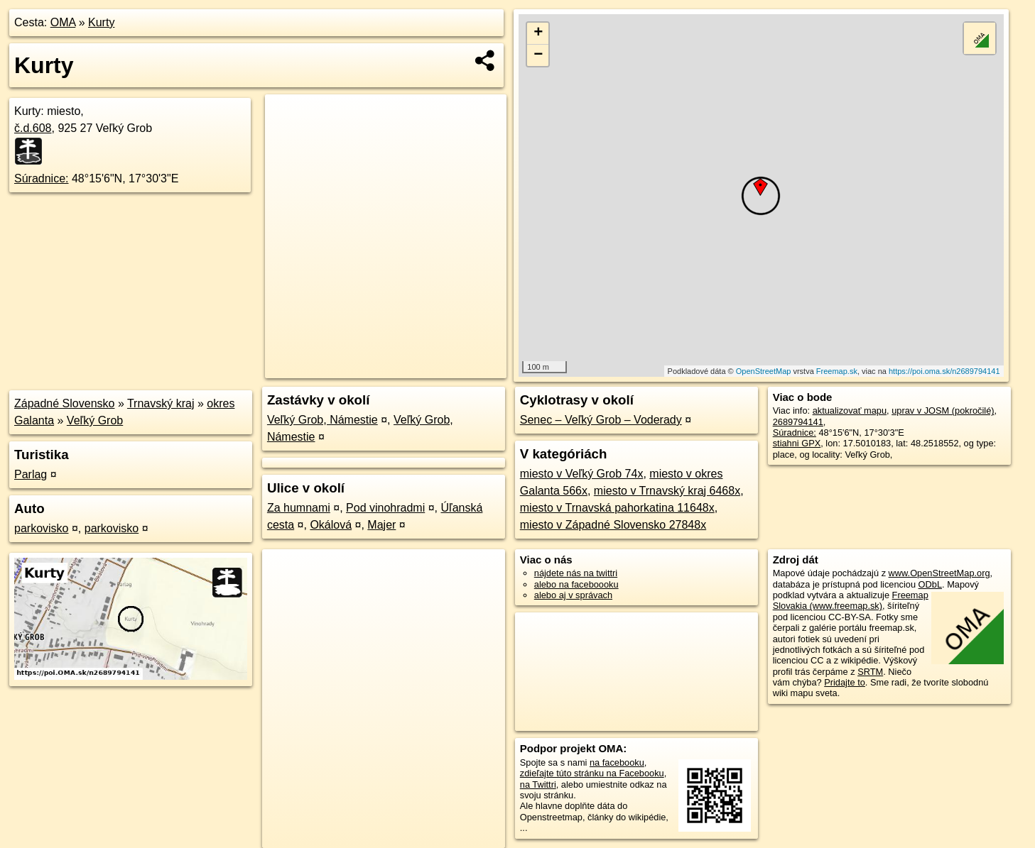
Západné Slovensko (64, 403)
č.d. (33, 128)
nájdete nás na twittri (575, 573)
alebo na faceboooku (576, 584)
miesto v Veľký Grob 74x (582, 474)
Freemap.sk (836, 371)
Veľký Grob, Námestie (322, 420)
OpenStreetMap (763, 371)
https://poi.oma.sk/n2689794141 (944, 371)
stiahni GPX (797, 443)
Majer (381, 525)
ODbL (930, 584)
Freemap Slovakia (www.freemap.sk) (850, 600)
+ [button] (538, 33)
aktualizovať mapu (850, 410)
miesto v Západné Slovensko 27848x (613, 525)
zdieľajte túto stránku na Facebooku (592, 773)
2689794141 (798, 422)
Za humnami (298, 508)
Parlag (30, 474)
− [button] (538, 55)
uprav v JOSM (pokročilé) (943, 410)
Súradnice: (41, 178)
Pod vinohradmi (385, 508)
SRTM (870, 671)
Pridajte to (844, 682)
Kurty (101, 22)
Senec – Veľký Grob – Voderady (601, 420)
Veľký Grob (95, 420)
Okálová (331, 525)
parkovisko (41, 528)
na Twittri (538, 784)
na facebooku (617, 762)
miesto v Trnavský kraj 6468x (667, 491)
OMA (63, 22)
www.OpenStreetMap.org (939, 573)
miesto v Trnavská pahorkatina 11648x (617, 508)
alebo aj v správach (573, 595)
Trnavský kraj (161, 403)
